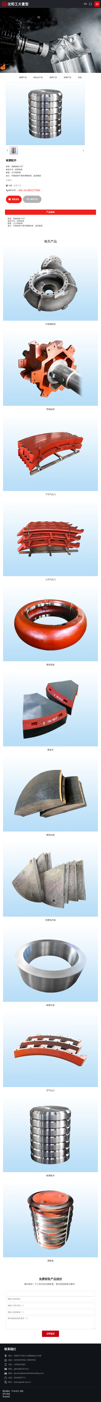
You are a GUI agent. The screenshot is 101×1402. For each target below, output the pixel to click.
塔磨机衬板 (50, 920)
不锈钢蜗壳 (50, 324)
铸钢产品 (67, 77)
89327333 (31, 1360)
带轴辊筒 (50, 409)
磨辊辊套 (50, 664)
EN (85, 4)
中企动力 (15, 1391)
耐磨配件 (50, 1175)
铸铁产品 (53, 77)
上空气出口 (50, 579)
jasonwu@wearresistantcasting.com (29, 1373)
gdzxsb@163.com (21, 1369)
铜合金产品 (38, 77)
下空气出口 (50, 494)
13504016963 (19, 1364)
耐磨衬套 (50, 1005)
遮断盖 (50, 1260)
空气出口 (50, 1090)
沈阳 (21, 1391)
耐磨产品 (23, 77)
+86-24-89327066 (28, 190)
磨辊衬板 (50, 835)
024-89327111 (20, 1378)
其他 (80, 77)
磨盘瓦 (50, 750)
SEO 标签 (6, 1394)
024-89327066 (20, 1360)
